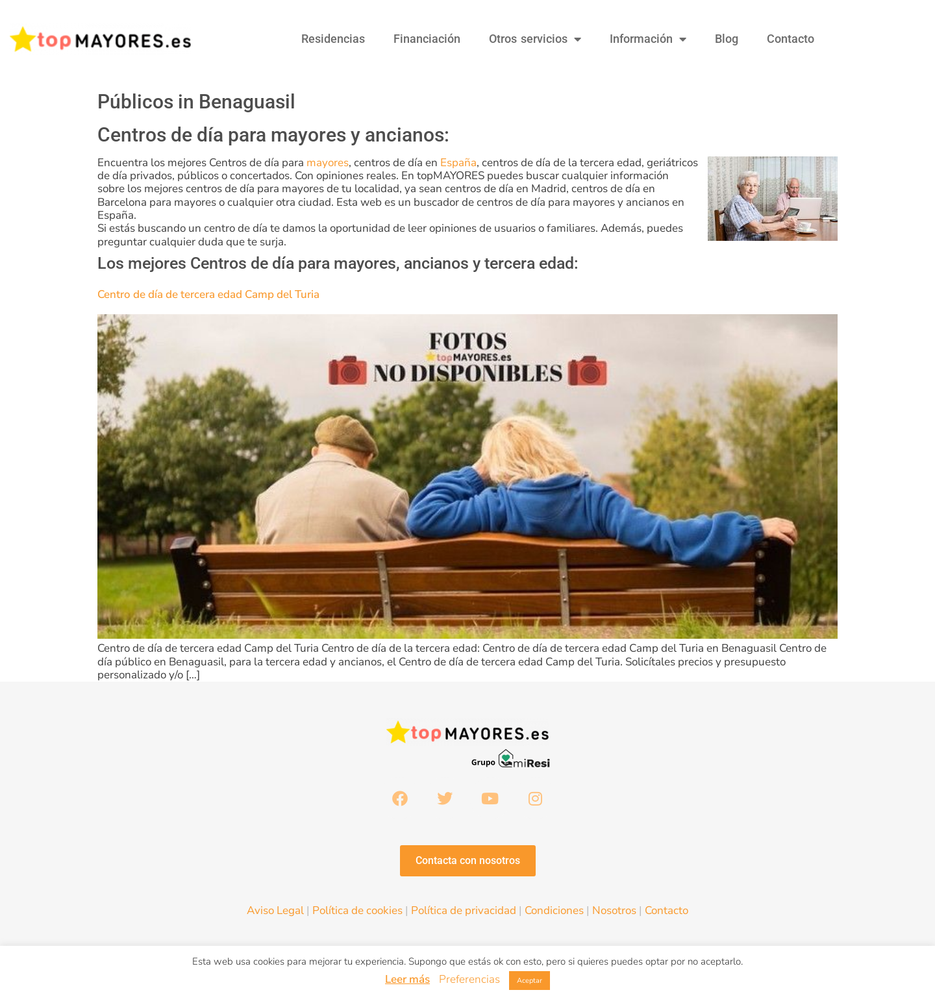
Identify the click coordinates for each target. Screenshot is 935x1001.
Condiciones (554, 911)
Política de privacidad (463, 911)
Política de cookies (357, 911)
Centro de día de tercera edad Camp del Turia (208, 294)
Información (648, 39)
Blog (726, 38)
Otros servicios (535, 39)
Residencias (333, 38)
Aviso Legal (275, 911)
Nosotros (614, 911)
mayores (327, 162)
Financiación (426, 38)
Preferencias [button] (469, 979)
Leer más (407, 979)
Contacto (790, 38)
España (458, 162)
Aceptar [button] (529, 980)
